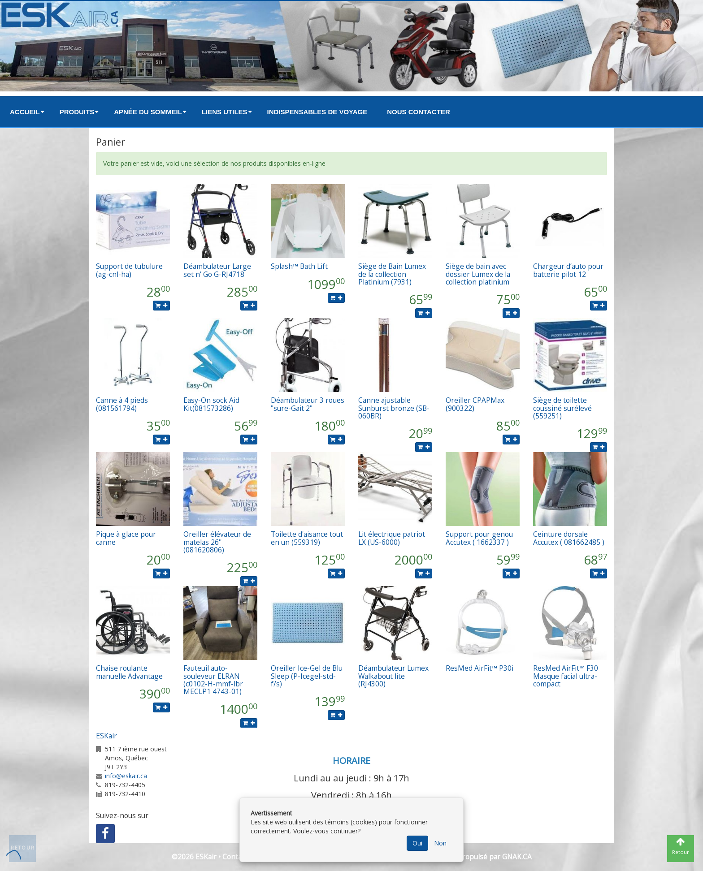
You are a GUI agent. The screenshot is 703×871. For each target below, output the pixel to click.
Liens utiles (224, 112)
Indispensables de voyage (317, 112)
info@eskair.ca (126, 776)
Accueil (25, 112)
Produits (77, 112)
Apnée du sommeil (148, 112)
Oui (417, 843)
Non (440, 843)
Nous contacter (418, 112)
